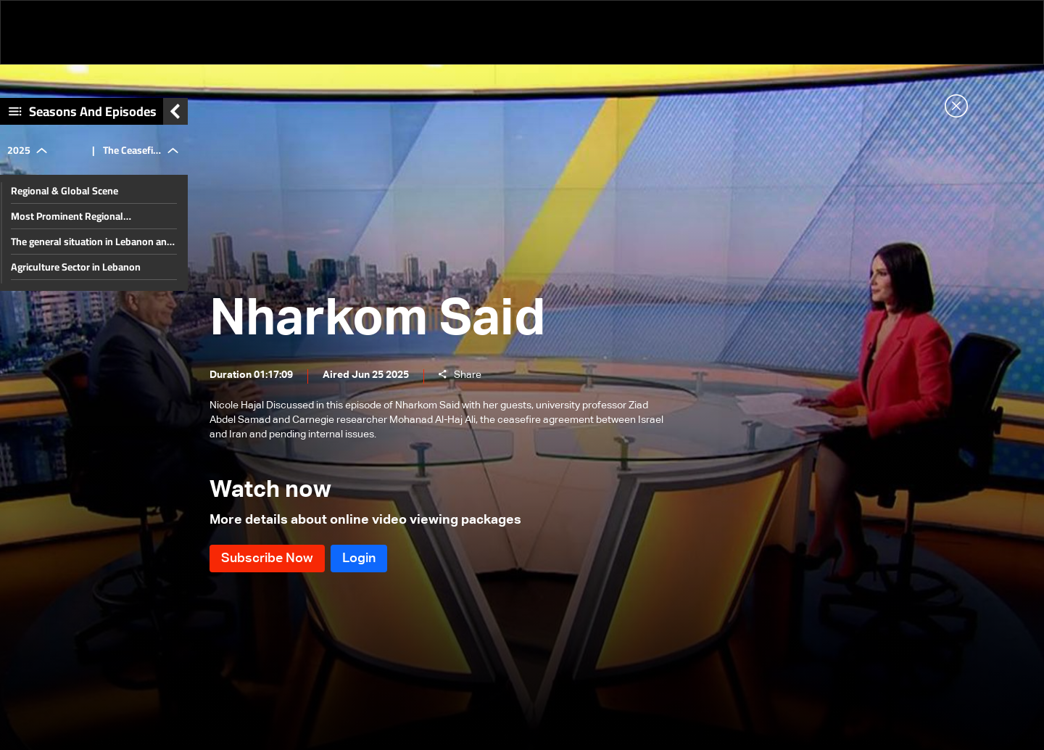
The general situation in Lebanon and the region (92, 241)
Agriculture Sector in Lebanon (76, 267)
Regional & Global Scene (64, 190)
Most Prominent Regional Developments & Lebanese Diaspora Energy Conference (90, 216)
